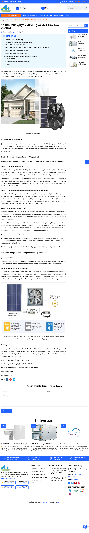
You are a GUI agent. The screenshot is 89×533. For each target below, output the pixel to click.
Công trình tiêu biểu (64, 15)
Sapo (58, 502)
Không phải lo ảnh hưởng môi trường (16, 51)
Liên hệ (56, 15)
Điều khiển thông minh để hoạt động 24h (17, 62)
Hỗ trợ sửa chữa (23, 487)
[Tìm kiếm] (86, 8)
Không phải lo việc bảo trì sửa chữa (16, 54)
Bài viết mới (72, 31)
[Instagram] (79, 483)
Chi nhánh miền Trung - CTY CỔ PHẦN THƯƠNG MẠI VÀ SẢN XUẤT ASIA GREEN (58, 478)
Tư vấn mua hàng (9, 482)
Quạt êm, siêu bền (10, 59)
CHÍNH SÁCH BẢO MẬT (38, 468)
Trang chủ (26, 15)
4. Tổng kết (6, 64)
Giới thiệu (32, 15)
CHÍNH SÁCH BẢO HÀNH (39, 474)
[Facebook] (69, 483)
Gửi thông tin (6, 411)
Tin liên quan (45, 420)
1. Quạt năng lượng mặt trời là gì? (13, 40)
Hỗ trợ (50, 15)
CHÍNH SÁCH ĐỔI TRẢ (38, 471)
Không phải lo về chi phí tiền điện (15, 45)
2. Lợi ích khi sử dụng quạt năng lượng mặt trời (17, 43)
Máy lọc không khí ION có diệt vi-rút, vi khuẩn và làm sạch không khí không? (82, 56)
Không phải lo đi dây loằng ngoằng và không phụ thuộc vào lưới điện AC (27, 48)
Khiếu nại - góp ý (23, 482)
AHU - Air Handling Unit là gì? (82, 42)
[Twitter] (72, 483)
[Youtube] (75, 483)
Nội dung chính (9, 36)
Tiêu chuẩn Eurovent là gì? (82, 49)
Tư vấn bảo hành (9, 487)
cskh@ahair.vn (75, 479)
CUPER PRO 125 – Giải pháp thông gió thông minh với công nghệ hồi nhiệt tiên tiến (82, 35)
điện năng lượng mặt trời (13, 238)
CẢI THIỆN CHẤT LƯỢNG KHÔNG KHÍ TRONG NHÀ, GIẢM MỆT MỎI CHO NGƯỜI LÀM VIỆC (82, 63)
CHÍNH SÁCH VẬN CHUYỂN (39, 478)
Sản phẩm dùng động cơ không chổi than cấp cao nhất (20, 56)
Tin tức (46, 15)
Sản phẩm (39, 15)
